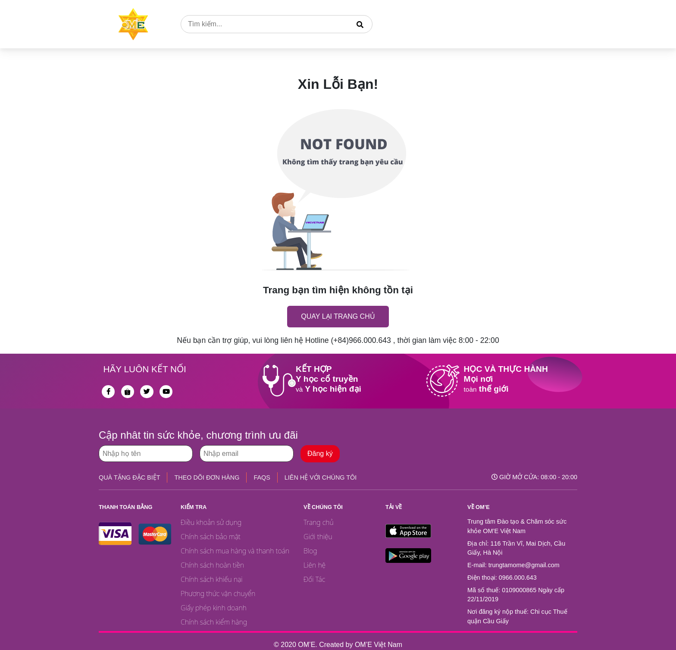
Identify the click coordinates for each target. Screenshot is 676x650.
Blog (310, 551)
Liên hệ (314, 565)
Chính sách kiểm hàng (214, 622)
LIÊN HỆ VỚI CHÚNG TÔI (321, 477)
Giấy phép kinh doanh (214, 607)
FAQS (262, 477)
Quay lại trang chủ (338, 316)
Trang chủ (319, 522)
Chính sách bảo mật (211, 536)
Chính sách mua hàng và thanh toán (235, 551)
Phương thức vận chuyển (218, 593)
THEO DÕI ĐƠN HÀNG (206, 477)
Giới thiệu (318, 536)
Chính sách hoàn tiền (212, 565)
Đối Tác (314, 579)
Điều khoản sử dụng (211, 522)
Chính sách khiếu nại (212, 579)
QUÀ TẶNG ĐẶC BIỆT (129, 477)
